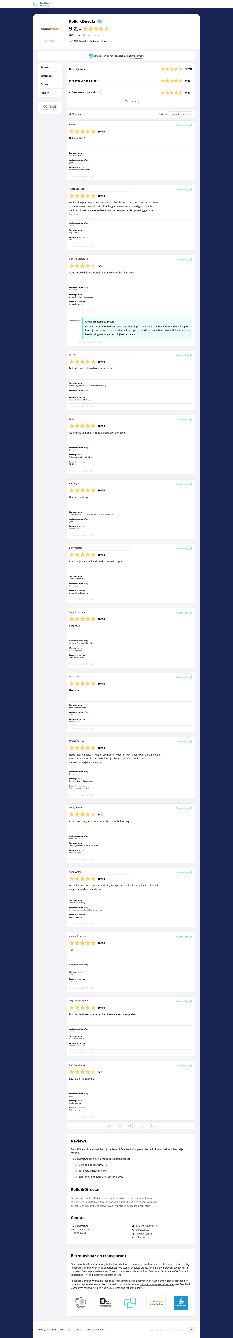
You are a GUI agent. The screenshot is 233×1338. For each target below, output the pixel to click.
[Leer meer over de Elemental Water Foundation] (181, 1303)
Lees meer (74, 214)
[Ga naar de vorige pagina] (120, 1126)
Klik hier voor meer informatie (157, 1284)
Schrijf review (91, 35)
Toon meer (130, 101)
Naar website (50, 40)
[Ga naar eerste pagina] (109, 1126)
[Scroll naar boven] (191, 1329)
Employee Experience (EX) (106, 1274)
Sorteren (163, 114)
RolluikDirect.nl (83, 21)
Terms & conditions (95, 1329)
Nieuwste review (181, 114)
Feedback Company (173, 1330)
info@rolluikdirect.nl (147, 1226)
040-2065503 (143, 1229)
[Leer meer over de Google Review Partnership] (156, 1303)
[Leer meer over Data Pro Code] (80, 1303)
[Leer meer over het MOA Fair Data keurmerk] (106, 1303)
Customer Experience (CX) (163, 1271)
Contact (78, 1329)
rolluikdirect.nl (144, 1233)
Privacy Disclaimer (47, 1329)
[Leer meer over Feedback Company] (131, 1303)
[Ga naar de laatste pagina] (152, 1126)
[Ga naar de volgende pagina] (141, 1126)
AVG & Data (65, 1329)
